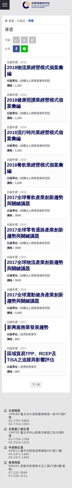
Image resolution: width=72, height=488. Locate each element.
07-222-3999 (18, 472)
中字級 (24, 40)
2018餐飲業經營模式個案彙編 (35, 168)
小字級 (16, 40)
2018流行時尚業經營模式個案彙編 (35, 135)
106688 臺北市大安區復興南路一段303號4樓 (37, 415)
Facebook (16, 48)
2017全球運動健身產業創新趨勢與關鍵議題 (35, 298)
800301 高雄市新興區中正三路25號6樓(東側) (37, 467)
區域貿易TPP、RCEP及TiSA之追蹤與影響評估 (31, 356)
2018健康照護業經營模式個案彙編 (35, 103)
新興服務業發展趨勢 (27, 327)
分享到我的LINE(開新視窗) (24, 48)
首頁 (11, 20)
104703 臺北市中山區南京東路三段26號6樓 (36, 434)
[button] (5, 5)
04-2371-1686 (19, 454)
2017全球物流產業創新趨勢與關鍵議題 (35, 265)
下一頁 (36, 384)
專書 (31, 20)
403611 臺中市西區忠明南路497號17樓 (35, 450)
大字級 (32, 40)
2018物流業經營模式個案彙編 (35, 70)
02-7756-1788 (19, 439)
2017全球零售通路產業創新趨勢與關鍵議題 (35, 233)
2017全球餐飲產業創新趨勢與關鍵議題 (35, 200)
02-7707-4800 (19, 420)
